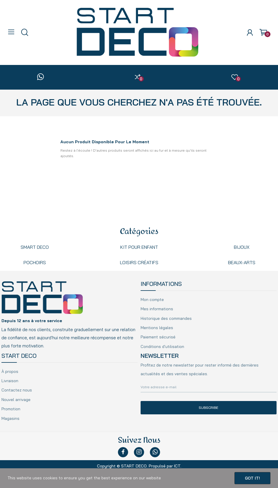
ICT (177, 466)
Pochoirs (35, 262)
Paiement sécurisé (158, 337)
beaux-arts (241, 262)
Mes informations (157, 308)
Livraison (9, 380)
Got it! (252, 478)
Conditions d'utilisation (162, 346)
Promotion (10, 408)
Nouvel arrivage (16, 399)
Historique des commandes (166, 318)
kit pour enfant (139, 247)
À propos (9, 371)
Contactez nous (16, 390)
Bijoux (242, 247)
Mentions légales (157, 327)
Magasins (10, 418)
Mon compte (152, 299)
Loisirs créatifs (139, 262)
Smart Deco (35, 247)
